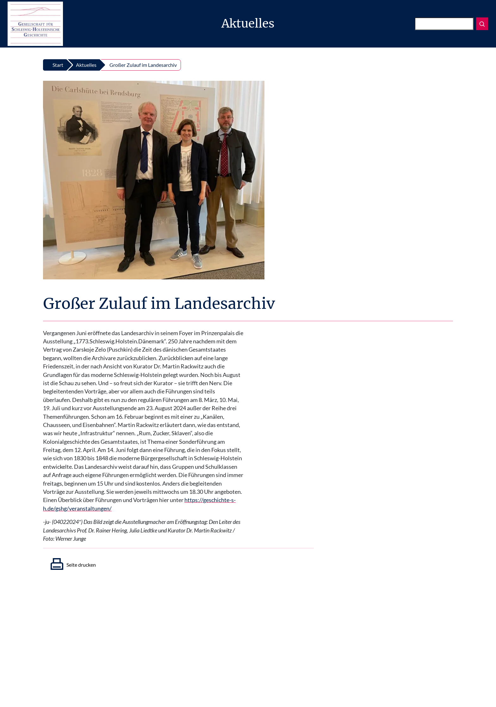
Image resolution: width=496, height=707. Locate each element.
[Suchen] (444, 23)
